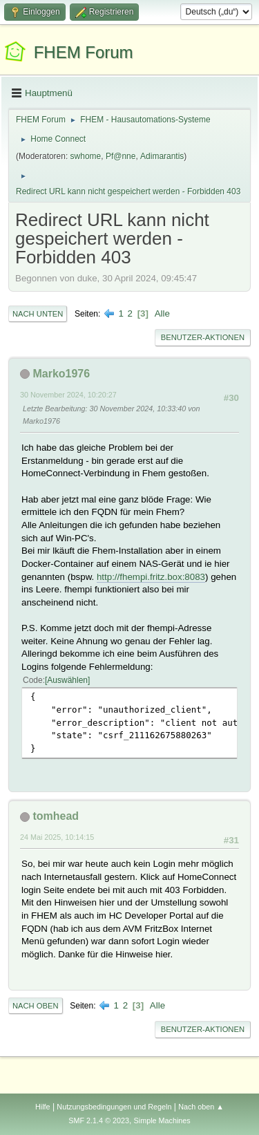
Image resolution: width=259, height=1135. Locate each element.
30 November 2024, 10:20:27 (68, 395)
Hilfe (42, 1107)
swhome (86, 156)
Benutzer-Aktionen (202, 337)
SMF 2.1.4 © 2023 (98, 1120)
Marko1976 (61, 373)
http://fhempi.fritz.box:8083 (151, 577)
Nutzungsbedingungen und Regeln (114, 1107)
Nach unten (37, 314)
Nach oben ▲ (201, 1107)
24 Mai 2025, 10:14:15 (57, 837)
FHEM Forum (83, 52)
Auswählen (67, 680)
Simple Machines (162, 1120)
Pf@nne (120, 156)
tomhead (55, 816)
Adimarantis (162, 156)
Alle (162, 313)
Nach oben (35, 1006)
